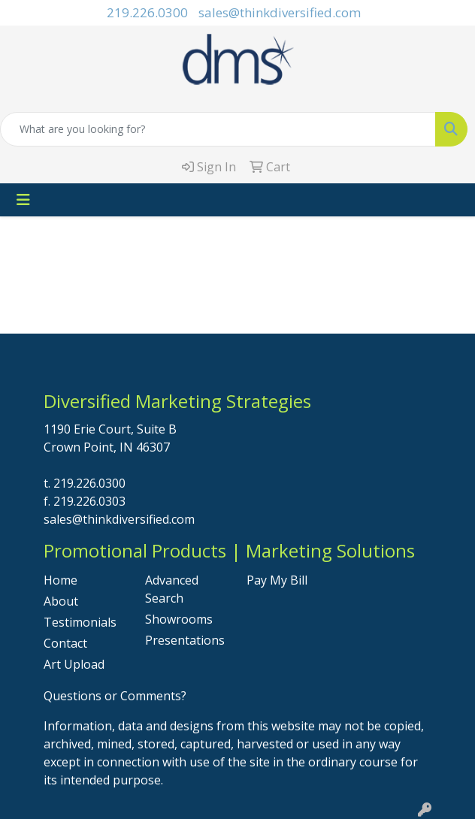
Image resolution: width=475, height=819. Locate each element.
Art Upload (74, 664)
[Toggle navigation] (23, 199)
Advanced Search (171, 589)
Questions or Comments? (115, 696)
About (61, 601)
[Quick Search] (218, 129)
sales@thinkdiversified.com (279, 12)
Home (60, 580)
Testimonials (80, 622)
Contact (65, 643)
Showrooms (179, 619)
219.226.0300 (147, 12)
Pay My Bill (277, 580)
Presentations (185, 640)
